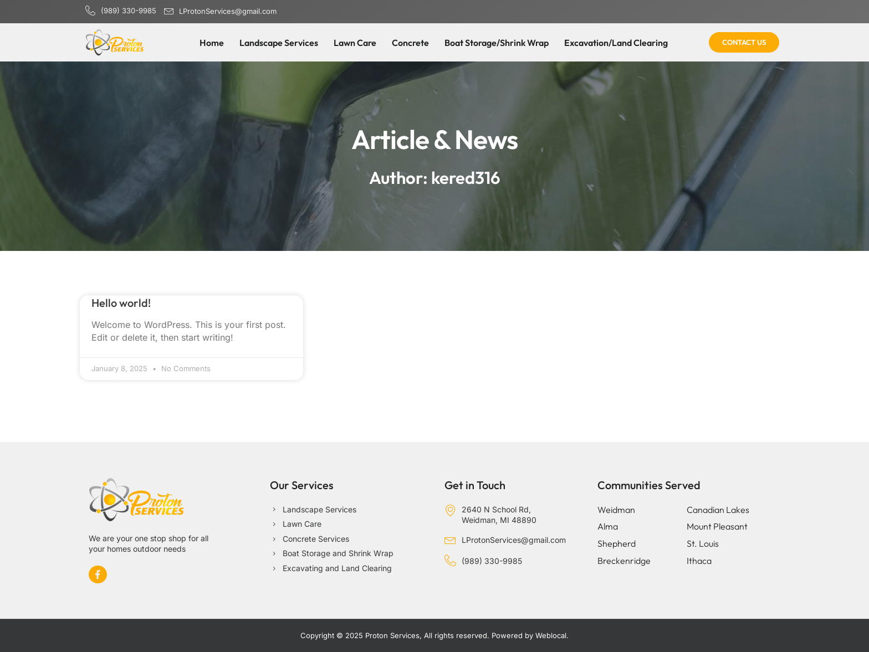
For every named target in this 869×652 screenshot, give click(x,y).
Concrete (410, 42)
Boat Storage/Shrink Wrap (496, 42)
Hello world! (121, 303)
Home (212, 42)
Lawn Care (355, 42)
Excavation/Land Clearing (616, 42)
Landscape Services (278, 42)
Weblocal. (552, 635)
